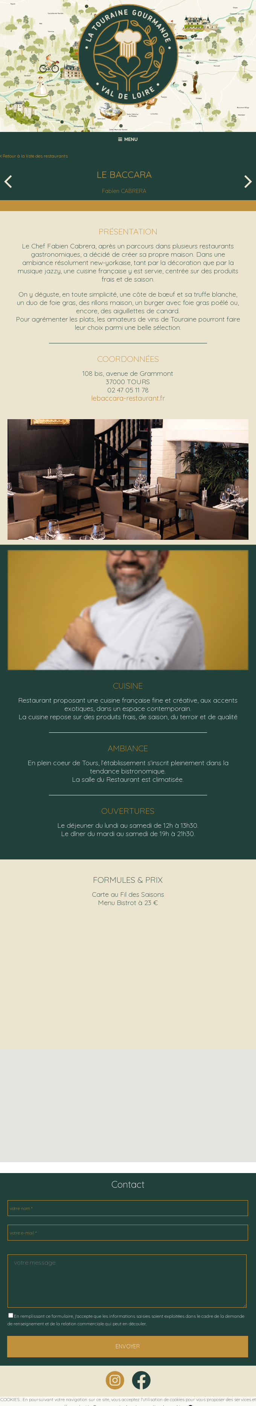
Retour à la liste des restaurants (34, 156)
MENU (128, 139)
